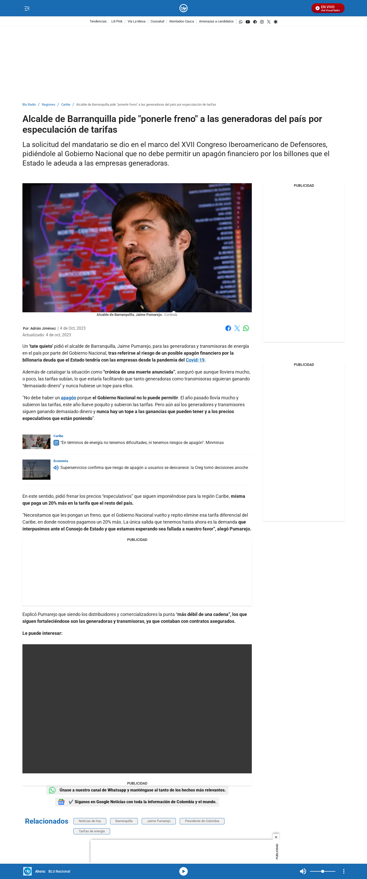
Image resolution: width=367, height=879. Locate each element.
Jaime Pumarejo (159, 821)
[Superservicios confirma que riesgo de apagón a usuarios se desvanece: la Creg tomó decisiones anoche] (36, 470)
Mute (303, 871)
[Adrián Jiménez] (43, 328)
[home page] (183, 8)
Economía (61, 461)
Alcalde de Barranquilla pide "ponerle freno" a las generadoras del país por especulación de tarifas (146, 104)
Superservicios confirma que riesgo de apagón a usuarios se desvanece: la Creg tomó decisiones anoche (154, 467)
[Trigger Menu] (26, 8)
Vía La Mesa (137, 21)
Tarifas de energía (92, 831)
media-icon (183, 871)
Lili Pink (117, 21)
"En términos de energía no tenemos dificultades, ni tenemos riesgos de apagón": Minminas (142, 442)
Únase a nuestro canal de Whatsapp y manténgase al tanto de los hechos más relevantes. (137, 790)
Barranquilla (124, 821)
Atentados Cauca (181, 21)
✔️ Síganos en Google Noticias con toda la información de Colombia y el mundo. (137, 802)
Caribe (65, 104)
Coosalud (157, 21)
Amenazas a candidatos (216, 21)
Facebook (228, 328)
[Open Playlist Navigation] (344, 871)
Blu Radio (29, 104)
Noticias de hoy (90, 821)
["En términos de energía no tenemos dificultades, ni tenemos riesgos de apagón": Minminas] (36, 442)
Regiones (48, 104)
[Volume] (322, 871)
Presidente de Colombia (202, 821)
